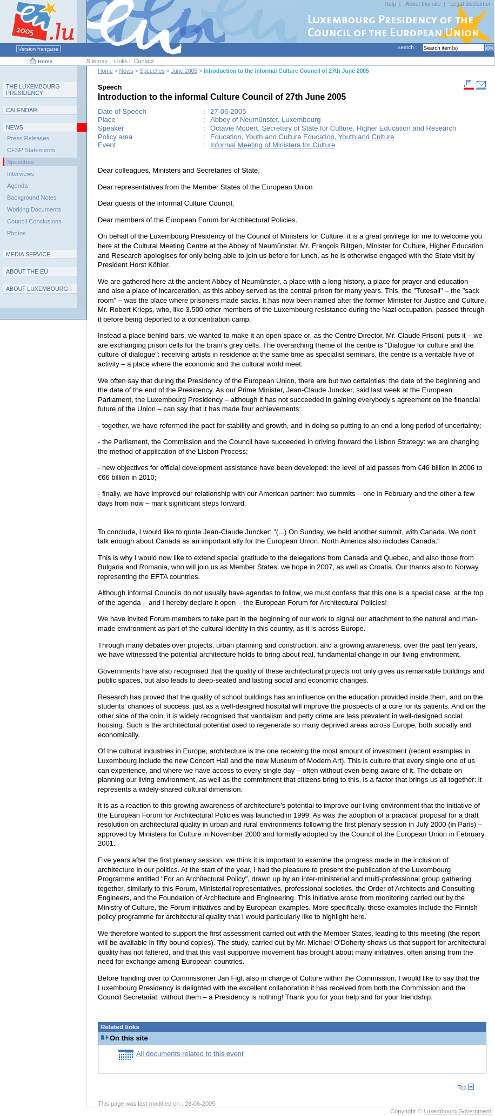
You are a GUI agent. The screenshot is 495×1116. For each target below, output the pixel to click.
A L (37, 288)
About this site (422, 4)
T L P (33, 89)
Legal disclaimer (470, 4)
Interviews (20, 174)
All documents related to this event (190, 1054)
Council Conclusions (34, 221)
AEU (27, 271)
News (126, 71)
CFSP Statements (31, 150)
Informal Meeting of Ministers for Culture (272, 145)
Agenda (17, 185)
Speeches (151, 71)
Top (465, 1088)
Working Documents (34, 209)
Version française (38, 49)
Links (121, 61)
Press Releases (28, 138)
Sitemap (97, 61)
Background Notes (32, 197)
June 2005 (184, 71)
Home (45, 61)
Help (390, 4)
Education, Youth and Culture (348, 137)
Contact (144, 61)
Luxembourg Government (458, 1111)
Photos (16, 233)
